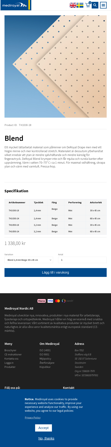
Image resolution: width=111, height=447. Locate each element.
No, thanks (46, 443)
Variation (8, 254)
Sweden (79, 367)
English (73, 5)
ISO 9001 (44, 354)
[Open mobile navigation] (103, 5)
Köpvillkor (45, 367)
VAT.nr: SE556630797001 (87, 375)
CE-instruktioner (13, 354)
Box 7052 (79, 350)
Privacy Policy (32, 422)
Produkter (9, 367)
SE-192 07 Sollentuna (86, 358)
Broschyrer (10, 350)
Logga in (8, 362)
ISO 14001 (45, 350)
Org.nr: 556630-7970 (85, 371)
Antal (60, 254)
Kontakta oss (11, 358)
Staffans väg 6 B (83, 354)
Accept (43, 432)
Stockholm (80, 362)
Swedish (80, 5)
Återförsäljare (47, 362)
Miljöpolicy (45, 358)
